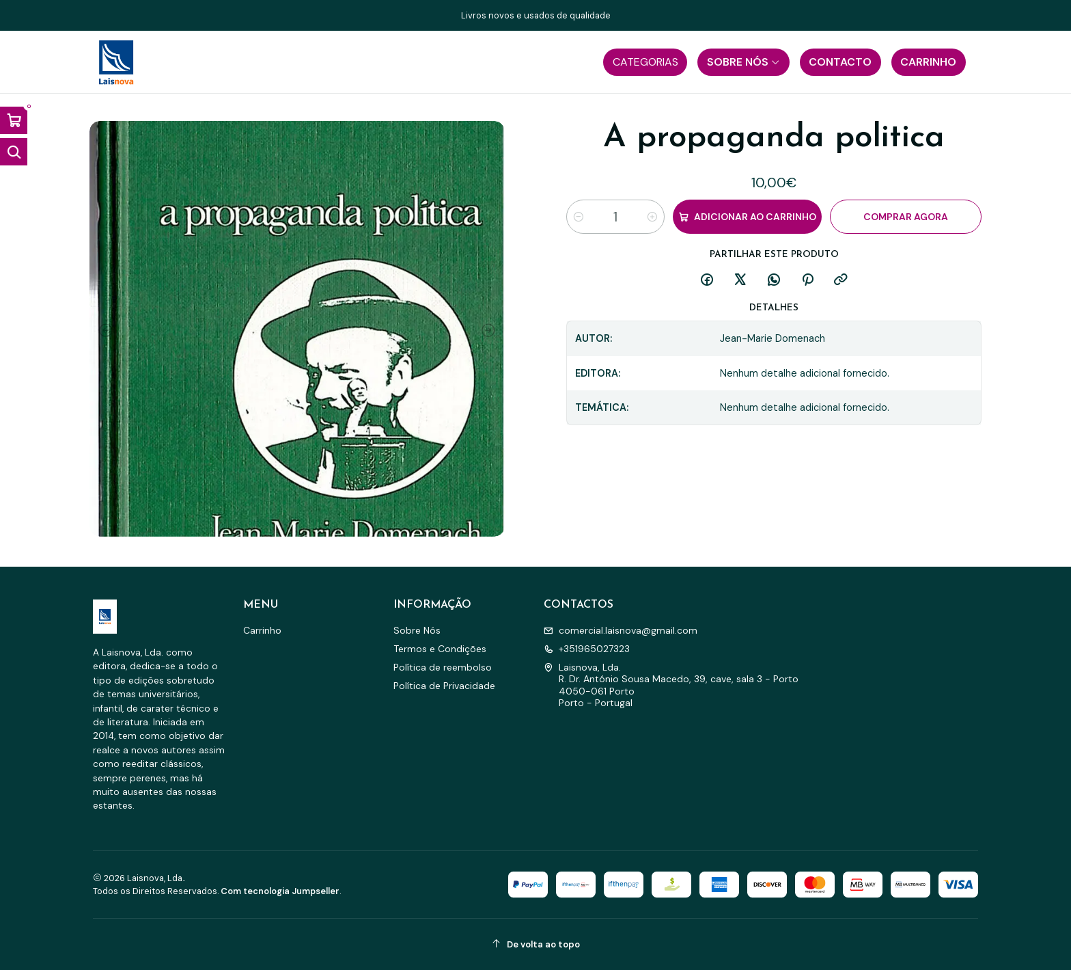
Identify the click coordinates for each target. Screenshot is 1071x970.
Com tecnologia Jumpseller (280, 891)
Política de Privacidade (444, 685)
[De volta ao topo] (535, 944)
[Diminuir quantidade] (578, 216)
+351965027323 (587, 649)
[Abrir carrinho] (13, 120)
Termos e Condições (439, 649)
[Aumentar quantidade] (652, 216)
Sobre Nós (417, 630)
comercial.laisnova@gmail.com (620, 630)
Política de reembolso (442, 667)
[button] (645, 62)
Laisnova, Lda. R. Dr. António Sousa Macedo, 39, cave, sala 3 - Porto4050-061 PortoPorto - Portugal (671, 685)
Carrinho (262, 630)
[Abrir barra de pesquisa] (13, 151)
